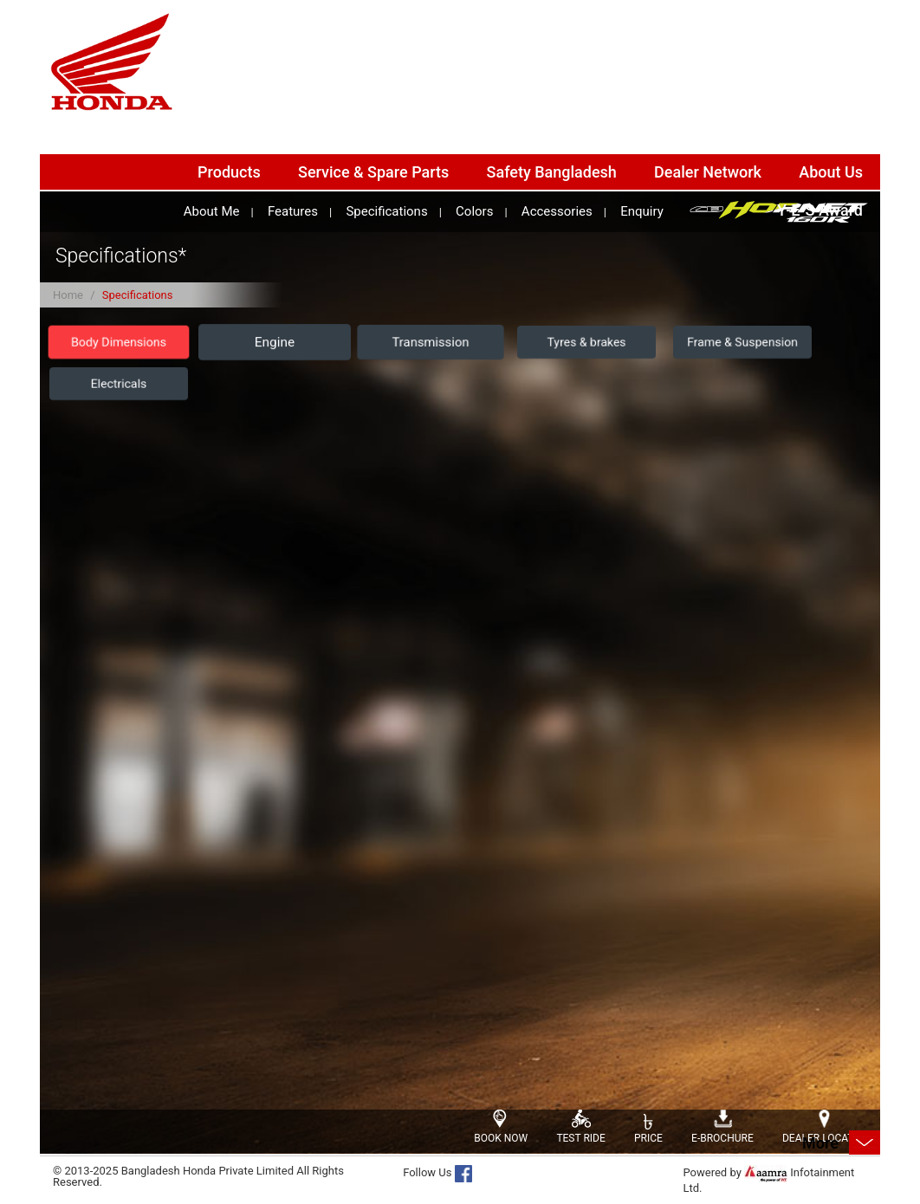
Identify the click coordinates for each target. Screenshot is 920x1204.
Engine (275, 343)
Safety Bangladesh (552, 172)
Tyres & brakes (586, 342)
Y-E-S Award (820, 210)
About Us (831, 172)
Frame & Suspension (742, 342)
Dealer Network (707, 172)
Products (229, 172)
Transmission (430, 342)
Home (68, 294)
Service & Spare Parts (373, 172)
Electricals (118, 384)
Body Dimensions (119, 342)
